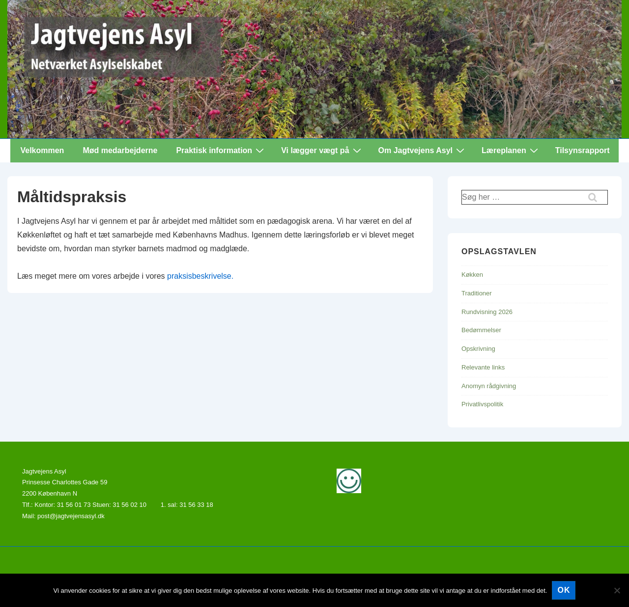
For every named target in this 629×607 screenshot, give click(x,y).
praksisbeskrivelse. (200, 276)
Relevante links (483, 367)
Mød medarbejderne (120, 150)
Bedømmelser (481, 330)
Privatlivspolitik (482, 404)
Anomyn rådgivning (488, 386)
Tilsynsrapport (582, 150)
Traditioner (476, 293)
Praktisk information (221, 150)
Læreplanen (511, 150)
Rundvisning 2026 (487, 312)
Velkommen (42, 150)
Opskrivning (478, 348)
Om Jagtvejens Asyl (422, 150)
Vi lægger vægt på (322, 150)
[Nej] (617, 590)
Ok (563, 590)
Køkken (472, 274)
